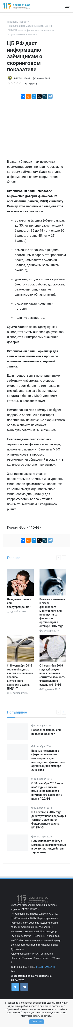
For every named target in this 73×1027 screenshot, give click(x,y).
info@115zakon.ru (45, 967)
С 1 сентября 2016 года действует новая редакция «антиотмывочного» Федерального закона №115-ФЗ (48, 820)
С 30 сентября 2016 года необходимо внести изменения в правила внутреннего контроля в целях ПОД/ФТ (47, 791)
